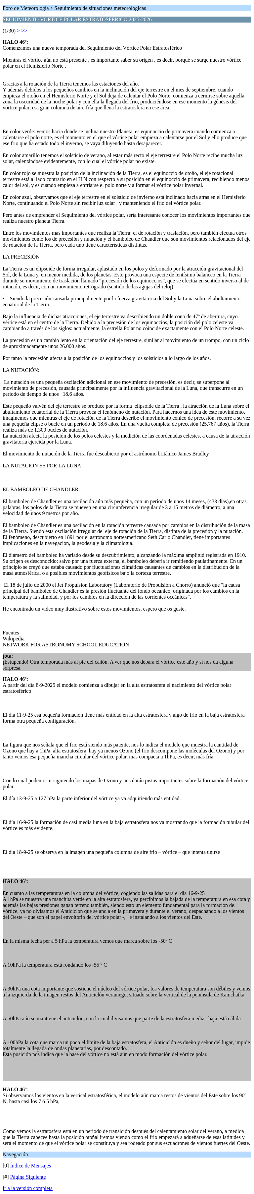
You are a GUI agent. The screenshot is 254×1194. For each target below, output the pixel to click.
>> (24, 30)
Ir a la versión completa (28, 1188)
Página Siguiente (28, 1177)
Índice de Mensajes (30, 1165)
